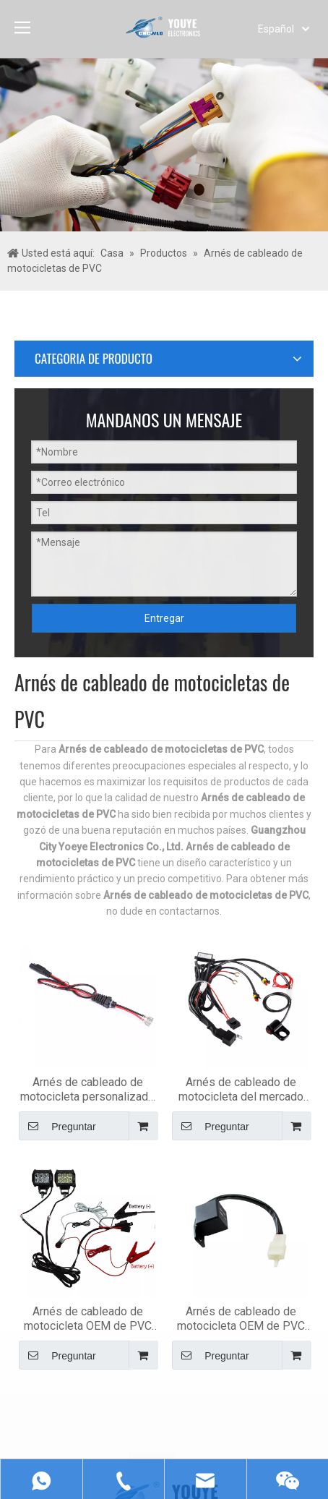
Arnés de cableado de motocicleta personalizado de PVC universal (149, 805)
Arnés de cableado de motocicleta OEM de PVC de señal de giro (261, 994)
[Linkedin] (69, 1251)
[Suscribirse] (52, 1209)
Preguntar (129, 841)
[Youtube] (69, 1269)
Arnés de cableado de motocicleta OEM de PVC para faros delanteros (149, 994)
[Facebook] (36, 1251)
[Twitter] (36, 1269)
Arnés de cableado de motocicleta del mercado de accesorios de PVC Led (261, 805)
